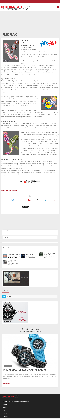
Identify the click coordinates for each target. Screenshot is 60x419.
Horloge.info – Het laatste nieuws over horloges (16, 401)
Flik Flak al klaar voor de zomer (24, 370)
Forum (5, 407)
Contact (5, 413)
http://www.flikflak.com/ (9, 190)
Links (4, 410)
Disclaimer (6, 416)
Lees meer (6, 384)
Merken (5, 404)
